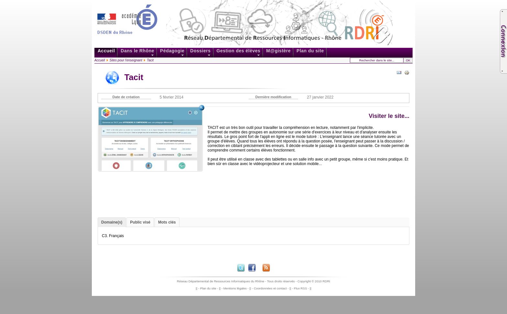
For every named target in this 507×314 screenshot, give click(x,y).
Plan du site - (209, 288)
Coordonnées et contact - (271, 288)
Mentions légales (235, 288)
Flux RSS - (302, 288)
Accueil (99, 60)
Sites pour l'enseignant (126, 60)
